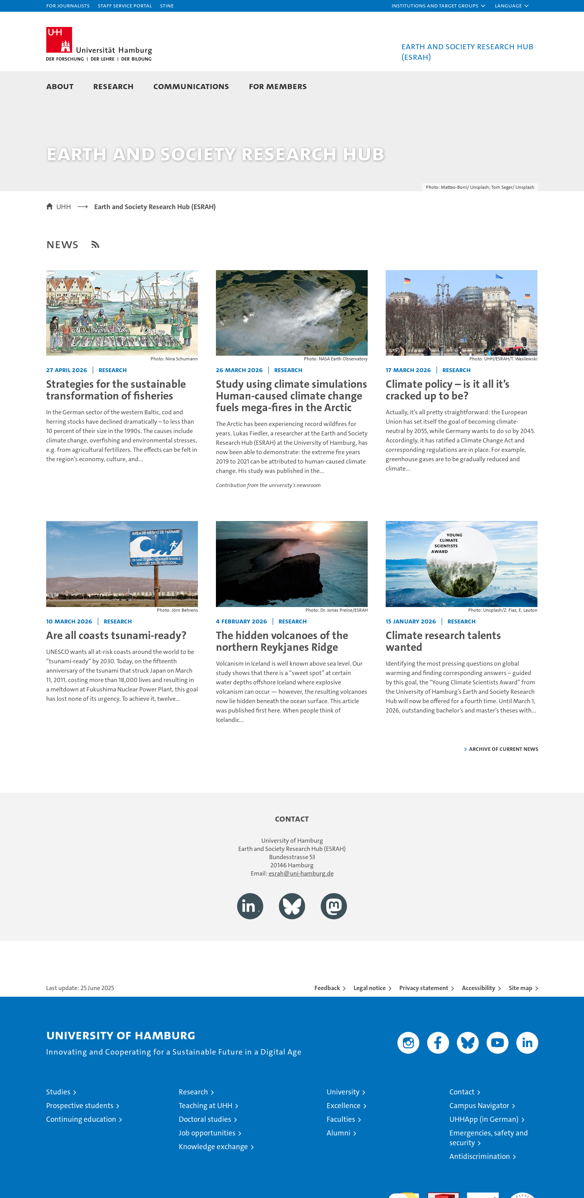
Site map (520, 1016)
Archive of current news (503, 777)
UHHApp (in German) (484, 1147)
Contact (461, 1120)
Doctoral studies (205, 1147)
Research (113, 85)
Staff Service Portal (125, 5)
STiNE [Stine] (167, 5)
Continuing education (81, 1147)
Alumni (338, 1161)
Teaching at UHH (205, 1134)
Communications (191, 85)
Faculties (341, 1147)
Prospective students (79, 1134)
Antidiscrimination (479, 1184)
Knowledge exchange (213, 1175)
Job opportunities (207, 1161)
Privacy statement (423, 1016)
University (343, 1120)
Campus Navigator (479, 1134)
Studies (58, 1120)
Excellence (344, 1134)
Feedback (327, 1016)
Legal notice (370, 1016)
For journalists (68, 5)
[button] (439, 6)
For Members (278, 85)
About (60, 85)
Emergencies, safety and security (488, 1166)
